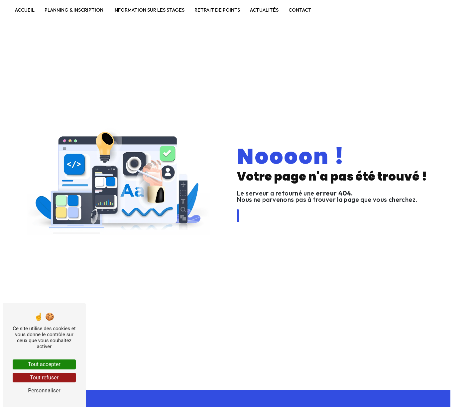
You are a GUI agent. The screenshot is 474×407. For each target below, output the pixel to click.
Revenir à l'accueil (267, 215)
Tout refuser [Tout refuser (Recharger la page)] (44, 377)
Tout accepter (44, 364)
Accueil (25, 10)
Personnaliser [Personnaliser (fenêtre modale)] (44, 390)
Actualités (264, 10)
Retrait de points (217, 10)
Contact (300, 10)
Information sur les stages (148, 10)
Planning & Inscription (74, 10)
